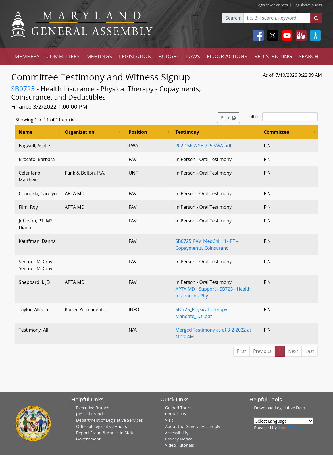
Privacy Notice (178, 439)
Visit (169, 420)
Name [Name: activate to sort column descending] (25, 132)
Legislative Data (290, 407)
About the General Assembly (192, 426)
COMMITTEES (63, 56)
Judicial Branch (90, 414)
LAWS (193, 56)
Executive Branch (92, 407)
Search (233, 18)
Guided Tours (178, 407)
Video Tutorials (179, 445)
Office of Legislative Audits (101, 426)
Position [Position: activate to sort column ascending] (138, 132)
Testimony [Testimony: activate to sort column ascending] (187, 132)
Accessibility (176, 432)
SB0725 (23, 88)
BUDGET (168, 56)
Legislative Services (272, 4)
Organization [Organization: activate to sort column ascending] (79, 132)
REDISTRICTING (273, 56)
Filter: (283, 116)
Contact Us (175, 414)
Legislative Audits (308, 4)
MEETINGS (99, 56)
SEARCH (308, 56)
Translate (292, 427)
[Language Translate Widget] (283, 420)
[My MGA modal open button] (300, 35)
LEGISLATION (135, 56)
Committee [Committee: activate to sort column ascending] (276, 132)
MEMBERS (26, 56)
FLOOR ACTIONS (227, 56)
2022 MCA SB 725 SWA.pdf (203, 145)
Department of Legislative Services (109, 420)
